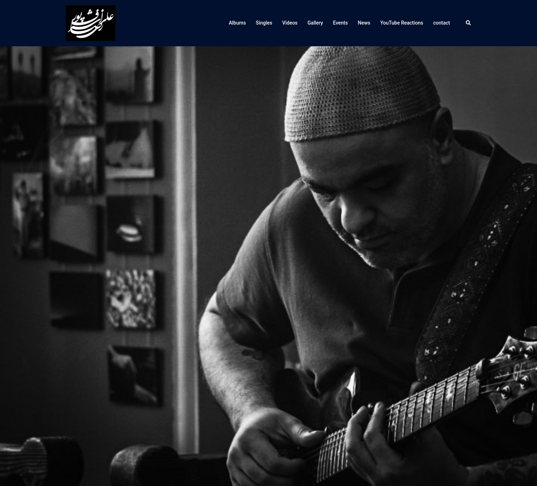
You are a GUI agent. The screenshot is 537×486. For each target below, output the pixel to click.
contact (441, 23)
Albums (237, 23)
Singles (264, 23)
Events (340, 23)
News (364, 23)
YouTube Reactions (401, 23)
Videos (290, 23)
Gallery (315, 23)
